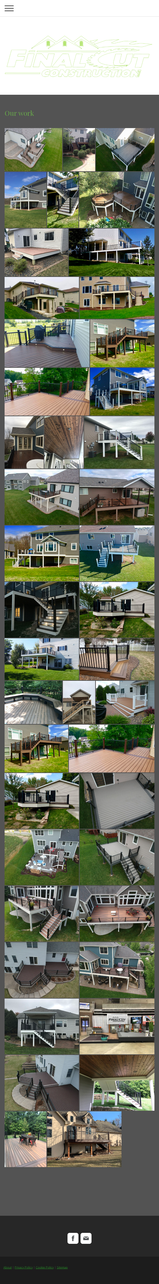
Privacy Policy (24, 1267)
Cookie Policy (45, 1267)
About (7, 1267)
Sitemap (62, 1267)
